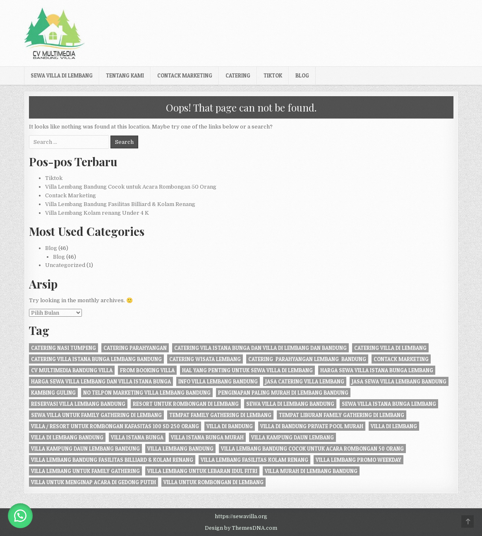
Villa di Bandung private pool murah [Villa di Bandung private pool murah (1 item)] (311, 426)
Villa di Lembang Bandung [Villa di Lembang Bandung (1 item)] (67, 437)
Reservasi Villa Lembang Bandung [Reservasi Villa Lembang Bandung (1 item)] (78, 403)
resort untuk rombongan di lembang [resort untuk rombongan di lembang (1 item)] (186, 403)
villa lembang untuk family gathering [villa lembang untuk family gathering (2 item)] (85, 471)
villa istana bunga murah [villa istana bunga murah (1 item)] (207, 437)
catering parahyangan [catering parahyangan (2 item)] (135, 347)
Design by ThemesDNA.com (241, 528)
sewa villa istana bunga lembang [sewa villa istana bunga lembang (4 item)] (389, 403)
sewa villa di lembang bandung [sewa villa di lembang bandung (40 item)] (290, 403)
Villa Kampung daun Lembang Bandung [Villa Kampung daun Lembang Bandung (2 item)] (85, 448)
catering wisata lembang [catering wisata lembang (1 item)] (205, 359)
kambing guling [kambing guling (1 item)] (53, 392)
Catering (237, 75)
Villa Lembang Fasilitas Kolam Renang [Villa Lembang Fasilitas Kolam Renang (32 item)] (254, 459)
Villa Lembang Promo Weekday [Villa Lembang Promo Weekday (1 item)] (358, 459)
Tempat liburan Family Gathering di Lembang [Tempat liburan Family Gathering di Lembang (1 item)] (341, 415)
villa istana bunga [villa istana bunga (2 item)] (137, 437)
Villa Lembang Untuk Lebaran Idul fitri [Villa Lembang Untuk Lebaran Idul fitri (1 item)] (202, 471)
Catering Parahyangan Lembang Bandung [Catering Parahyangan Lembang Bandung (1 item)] (307, 359)
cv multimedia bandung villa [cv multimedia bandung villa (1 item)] (72, 370)
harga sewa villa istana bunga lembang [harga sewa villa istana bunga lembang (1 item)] (376, 370)
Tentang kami (125, 75)
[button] (20, 515)
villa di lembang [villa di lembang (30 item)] (394, 426)
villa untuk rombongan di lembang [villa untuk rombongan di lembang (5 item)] (213, 482)
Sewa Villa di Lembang (62, 75)
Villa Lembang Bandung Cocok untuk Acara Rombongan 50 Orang (130, 187)
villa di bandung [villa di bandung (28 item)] (229, 426)
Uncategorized (65, 265)
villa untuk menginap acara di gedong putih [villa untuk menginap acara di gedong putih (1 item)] (93, 482)
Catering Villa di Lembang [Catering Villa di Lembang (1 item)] (390, 347)
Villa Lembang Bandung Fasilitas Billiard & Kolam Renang (120, 204)
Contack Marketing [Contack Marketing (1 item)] (401, 359)
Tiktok (273, 75)
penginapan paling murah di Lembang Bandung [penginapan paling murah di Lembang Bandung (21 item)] (283, 392)
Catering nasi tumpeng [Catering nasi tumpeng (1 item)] (63, 347)
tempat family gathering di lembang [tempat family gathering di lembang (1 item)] (220, 415)
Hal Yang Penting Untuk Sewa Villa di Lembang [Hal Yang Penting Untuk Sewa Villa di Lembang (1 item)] (247, 370)
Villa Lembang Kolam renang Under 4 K (97, 213)
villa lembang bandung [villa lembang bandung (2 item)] (180, 448)
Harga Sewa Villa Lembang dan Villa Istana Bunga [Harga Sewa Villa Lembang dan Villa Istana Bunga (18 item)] (101, 381)
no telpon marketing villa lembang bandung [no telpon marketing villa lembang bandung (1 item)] (147, 392)
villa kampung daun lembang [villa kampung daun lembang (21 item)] (292, 437)
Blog (302, 75)
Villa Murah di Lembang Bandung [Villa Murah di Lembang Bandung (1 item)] (311, 471)
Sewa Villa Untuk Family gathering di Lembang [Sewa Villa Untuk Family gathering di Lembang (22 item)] (96, 415)
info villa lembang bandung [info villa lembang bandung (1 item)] (218, 381)
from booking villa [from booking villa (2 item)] (147, 370)
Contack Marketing (184, 75)
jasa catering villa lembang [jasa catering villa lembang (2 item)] (304, 381)
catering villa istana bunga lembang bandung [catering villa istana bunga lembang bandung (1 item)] (96, 359)
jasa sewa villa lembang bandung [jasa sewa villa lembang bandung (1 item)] (399, 381)
